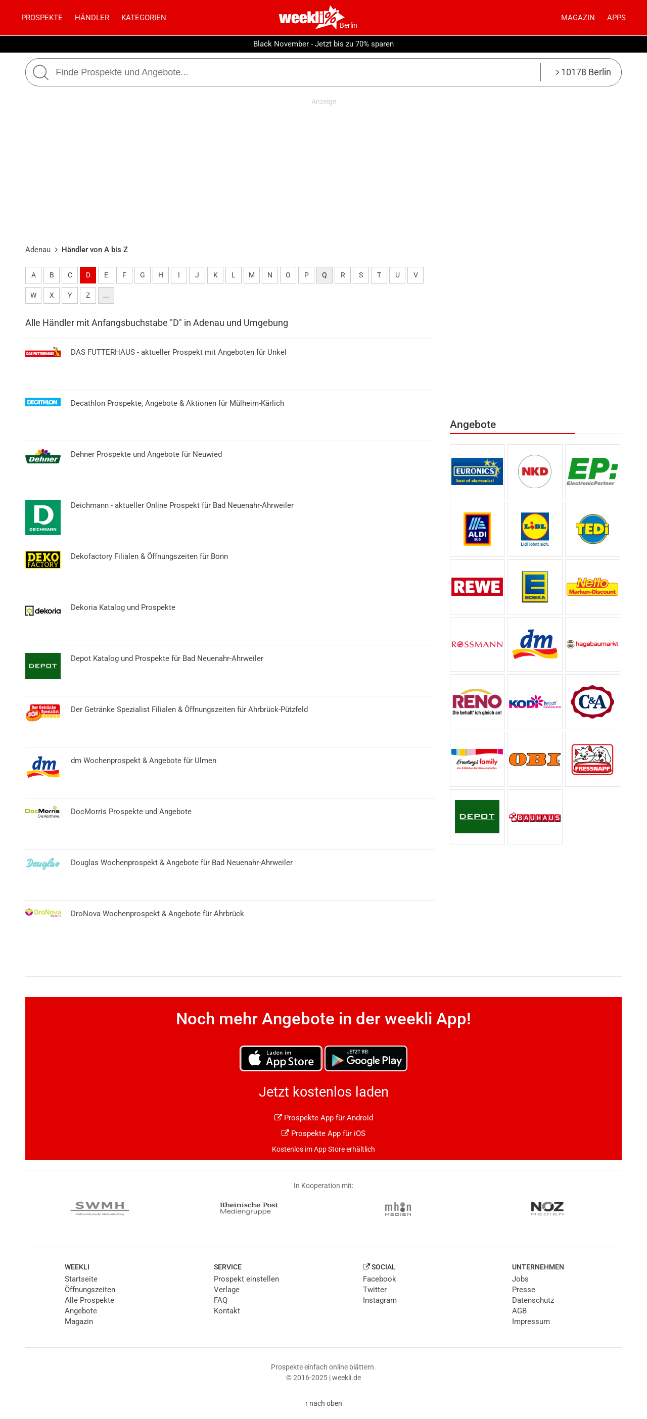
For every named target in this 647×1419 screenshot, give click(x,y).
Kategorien (143, 17)
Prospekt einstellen (246, 1279)
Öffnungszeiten (90, 1289)
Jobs (520, 1279)
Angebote (81, 1310)
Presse (523, 1289)
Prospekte (42, 17)
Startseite (81, 1279)
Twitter (375, 1289)
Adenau (38, 249)
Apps (616, 17)
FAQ (220, 1300)
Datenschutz (533, 1300)
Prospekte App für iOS (323, 1133)
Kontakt (227, 1310)
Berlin (348, 25)
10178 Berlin (583, 72)
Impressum (531, 1321)
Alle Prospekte (89, 1300)
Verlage (227, 1289)
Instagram (380, 1300)
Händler (92, 17)
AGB (519, 1310)
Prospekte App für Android (323, 1117)
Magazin (578, 17)
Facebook (379, 1279)
